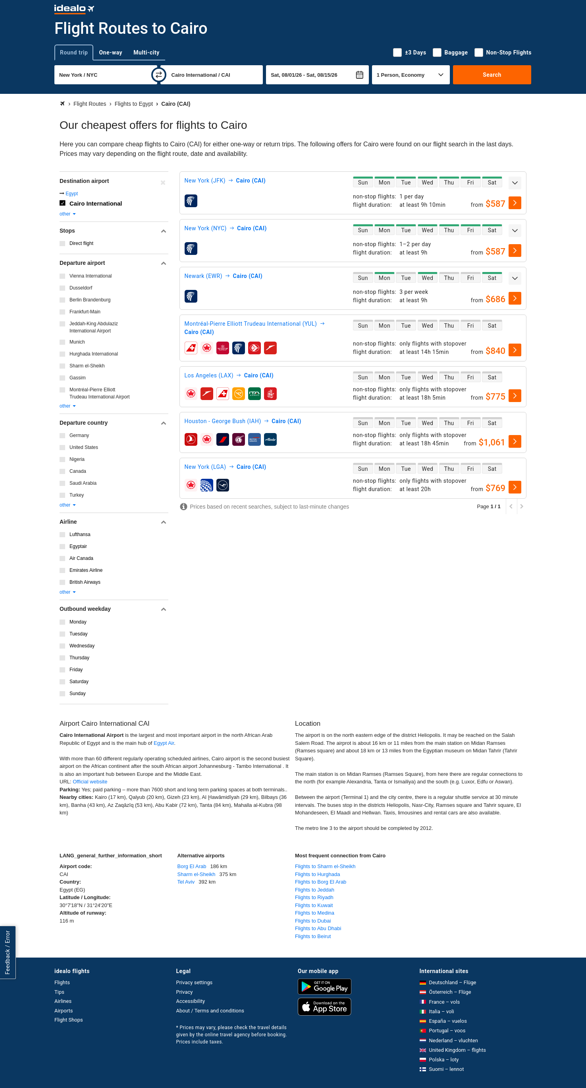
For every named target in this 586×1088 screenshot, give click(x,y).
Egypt (72, 193)
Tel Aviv (186, 882)
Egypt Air (164, 743)
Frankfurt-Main (84, 312)
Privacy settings (194, 982)
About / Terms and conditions (210, 1011)
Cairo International (95, 203)
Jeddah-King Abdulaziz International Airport (93, 327)
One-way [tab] (110, 52)
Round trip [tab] (74, 52)
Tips (59, 992)
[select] (515, 202)
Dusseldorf (80, 288)
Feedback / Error (7, 953)
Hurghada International (93, 354)
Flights (62, 982)
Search (492, 75)
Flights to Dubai (313, 921)
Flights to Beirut (313, 936)
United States (83, 447)
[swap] (158, 74)
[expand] (515, 183)
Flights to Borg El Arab (320, 882)
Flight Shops (68, 1020)
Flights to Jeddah (314, 890)
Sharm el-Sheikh (87, 366)
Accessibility (190, 1001)
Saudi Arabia (82, 483)
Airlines (62, 1001)
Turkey (76, 495)
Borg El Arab (191, 866)
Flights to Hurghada (317, 874)
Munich (77, 342)
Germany (79, 435)
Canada (77, 471)
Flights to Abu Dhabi (318, 928)
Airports (63, 1011)
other (68, 214)
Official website (90, 782)
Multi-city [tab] (146, 52)
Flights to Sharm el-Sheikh (325, 866)
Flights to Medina (314, 913)
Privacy (184, 992)
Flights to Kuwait (314, 905)
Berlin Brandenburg (89, 300)
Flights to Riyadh (314, 897)
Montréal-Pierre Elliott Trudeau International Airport (99, 393)
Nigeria (77, 459)
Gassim (77, 378)
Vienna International (90, 276)
